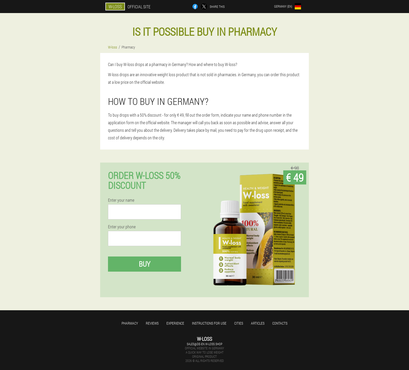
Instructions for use (209, 323)
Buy (144, 264)
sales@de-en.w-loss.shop (204, 344)
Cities (238, 323)
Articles (257, 323)
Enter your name (121, 200)
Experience (175, 323)
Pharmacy (130, 323)
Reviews (152, 323)
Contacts (279, 323)
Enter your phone (122, 227)
